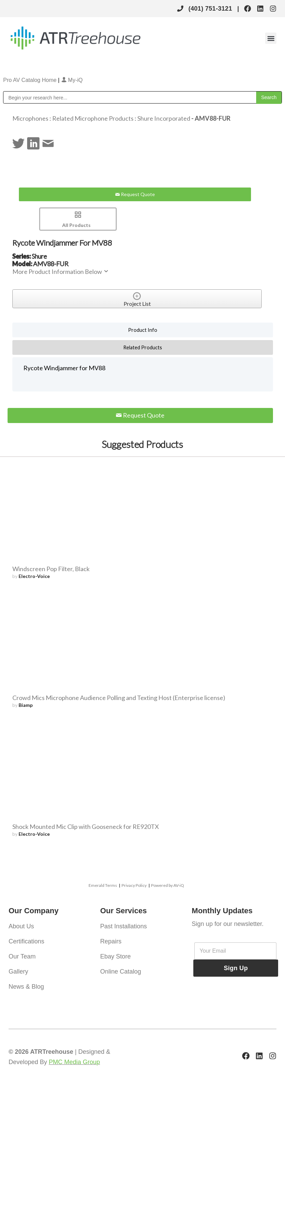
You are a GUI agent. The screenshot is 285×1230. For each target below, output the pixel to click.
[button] (270, 38)
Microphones (30, 118)
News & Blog (26, 986)
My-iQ (72, 80)
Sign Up (236, 968)
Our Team (22, 956)
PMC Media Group (74, 1062)
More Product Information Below (60, 271)
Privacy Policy (134, 885)
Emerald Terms (103, 885)
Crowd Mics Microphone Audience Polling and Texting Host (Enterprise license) (118, 697)
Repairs (111, 941)
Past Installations (123, 926)
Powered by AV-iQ (167, 885)
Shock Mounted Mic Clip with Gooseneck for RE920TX (85, 826)
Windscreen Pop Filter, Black (51, 568)
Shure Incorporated (163, 118)
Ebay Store (115, 956)
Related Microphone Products (93, 118)
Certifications (26, 941)
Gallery (18, 971)
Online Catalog (120, 971)
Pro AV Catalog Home (30, 80)
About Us (21, 926)
